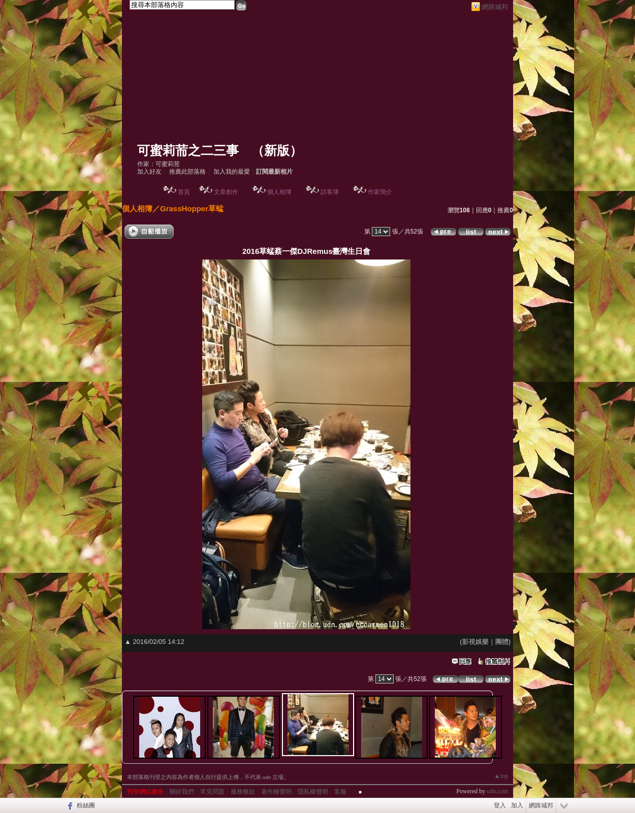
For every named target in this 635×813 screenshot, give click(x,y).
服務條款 (243, 791)
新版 (277, 150)
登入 (500, 805)
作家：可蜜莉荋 (158, 164)
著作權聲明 (276, 791)
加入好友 (149, 171)
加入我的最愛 (231, 171)
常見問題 (212, 791)
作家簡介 (380, 192)
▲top (501, 775)
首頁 (184, 192)
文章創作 (226, 192)
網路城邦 (495, 7)
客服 (340, 791)
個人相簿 (279, 192)
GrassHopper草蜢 (192, 208)
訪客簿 (330, 192)
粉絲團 (86, 805)
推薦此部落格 (187, 171)
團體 (502, 641)
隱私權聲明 (313, 791)
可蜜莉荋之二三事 (188, 150)
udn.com (497, 791)
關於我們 (182, 791)
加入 (517, 805)
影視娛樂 (475, 641)
